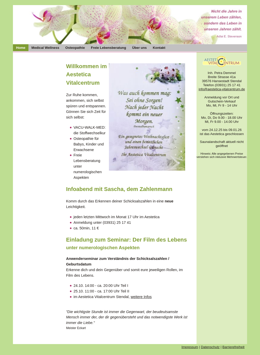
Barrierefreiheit (233, 347)
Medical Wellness (45, 48)
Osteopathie (75, 48)
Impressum (190, 347)
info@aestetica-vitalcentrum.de (222, 89)
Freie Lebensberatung (108, 48)
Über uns (139, 48)
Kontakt (159, 48)
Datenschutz (210, 347)
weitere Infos (141, 297)
